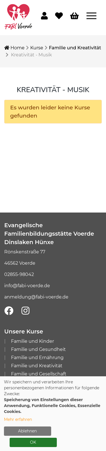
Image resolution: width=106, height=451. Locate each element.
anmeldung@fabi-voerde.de (36, 297)
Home (14, 47)
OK (33, 442)
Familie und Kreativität (75, 47)
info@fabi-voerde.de (27, 285)
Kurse (36, 47)
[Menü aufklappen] (91, 15)
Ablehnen (27, 431)
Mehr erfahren (18, 419)
